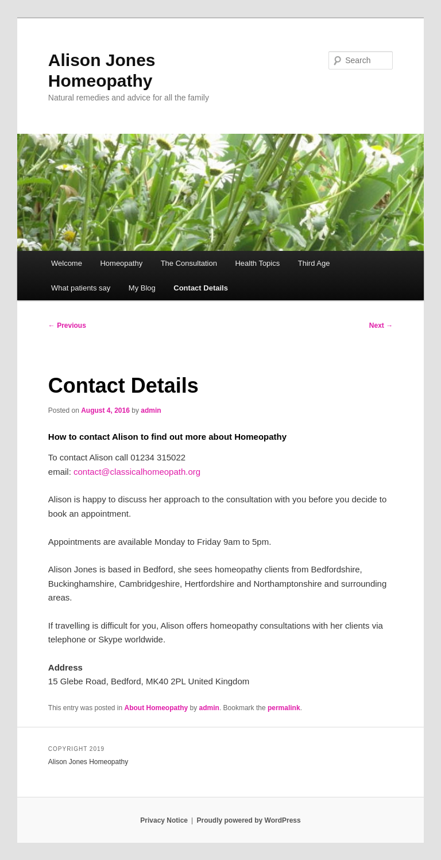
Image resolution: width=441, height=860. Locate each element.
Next (381, 325)
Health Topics (257, 263)
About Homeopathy (156, 708)
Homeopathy (121, 263)
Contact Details (200, 288)
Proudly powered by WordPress (249, 820)
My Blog (142, 288)
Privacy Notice (164, 820)
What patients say (80, 288)
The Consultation (189, 263)
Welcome (66, 263)
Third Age (314, 263)
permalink (284, 708)
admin (151, 410)
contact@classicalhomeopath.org (137, 472)
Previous (67, 325)
